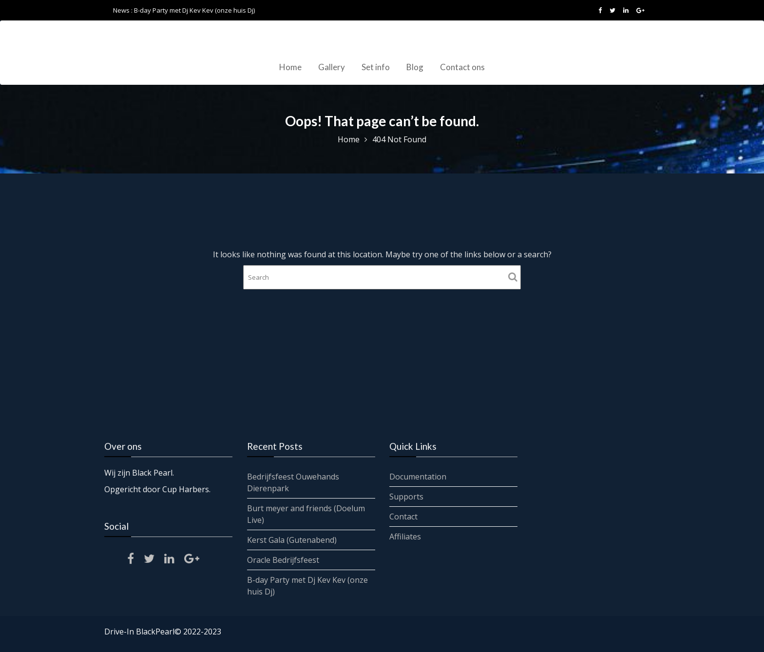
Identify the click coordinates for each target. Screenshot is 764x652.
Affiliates (405, 536)
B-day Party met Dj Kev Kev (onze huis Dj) (194, 10)
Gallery (331, 67)
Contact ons (462, 67)
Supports (407, 496)
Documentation (418, 476)
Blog (414, 67)
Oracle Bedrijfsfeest (283, 559)
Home (290, 67)
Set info (376, 67)
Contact (404, 516)
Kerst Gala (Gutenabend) (292, 539)
